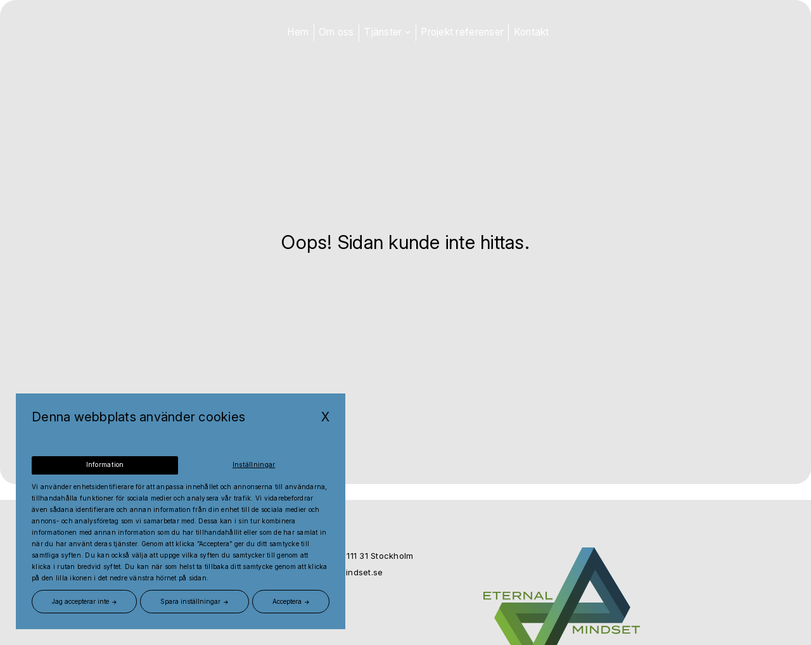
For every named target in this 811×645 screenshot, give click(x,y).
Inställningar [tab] (254, 465)
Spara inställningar (190, 601)
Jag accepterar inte (80, 601)
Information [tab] (105, 465)
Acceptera (287, 601)
